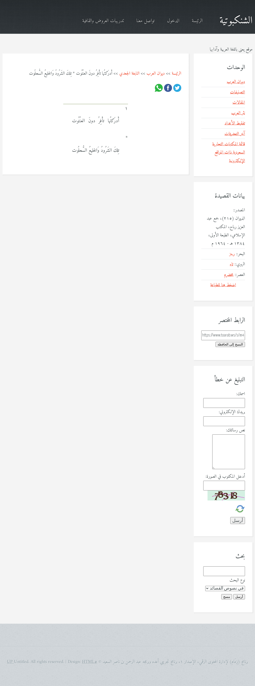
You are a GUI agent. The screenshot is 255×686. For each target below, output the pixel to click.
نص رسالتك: (235, 430)
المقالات (238, 102)
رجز (232, 254)
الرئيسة (197, 21)
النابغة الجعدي (129, 73)
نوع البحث (237, 580)
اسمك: (240, 394)
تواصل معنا (145, 21)
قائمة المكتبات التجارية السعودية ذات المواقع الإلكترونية (228, 152)
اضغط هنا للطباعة (223, 285)
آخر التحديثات (234, 134)
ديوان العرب (155, 73)
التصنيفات (237, 92)
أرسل (239, 597)
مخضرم (229, 275)
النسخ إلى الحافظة (230, 344)
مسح (226, 597)
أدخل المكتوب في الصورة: (225, 476)
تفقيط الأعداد (234, 123)
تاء (231, 264)
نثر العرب (238, 113)
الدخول (173, 21)
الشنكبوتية (236, 21)
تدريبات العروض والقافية (103, 21)
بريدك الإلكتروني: (232, 412)
